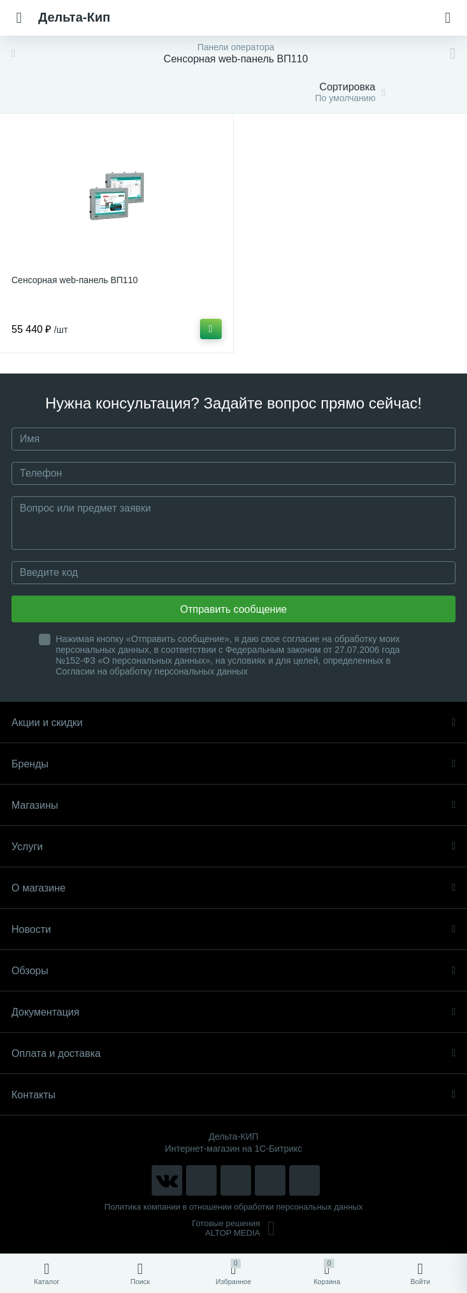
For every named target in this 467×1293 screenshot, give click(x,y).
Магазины (233, 805)
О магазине (233, 888)
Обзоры (233, 970)
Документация (233, 1012)
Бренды (233, 763)
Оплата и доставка (233, 1053)
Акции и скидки (233, 722)
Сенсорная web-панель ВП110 (74, 280)
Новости (233, 929)
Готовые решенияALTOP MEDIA (233, 1228)
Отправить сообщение (233, 609)
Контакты (233, 1094)
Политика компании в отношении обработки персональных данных (233, 1207)
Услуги (233, 846)
